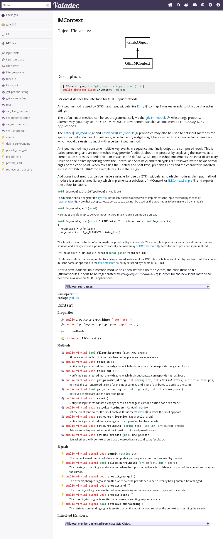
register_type (65, 201)
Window (131, 407)
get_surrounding (16, 98)
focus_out (12, 85)
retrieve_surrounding (19, 169)
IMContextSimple (180, 180)
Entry (140, 106)
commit (10, 137)
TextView (108, 133)
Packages (12, 15)
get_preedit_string (17, 92)
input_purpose (15, 59)
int (193, 380)
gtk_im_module (156, 118)
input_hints (12, 53)
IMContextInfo (147, 246)
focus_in (11, 79)
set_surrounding (16, 124)
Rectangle (137, 416)
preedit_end (13, 157)
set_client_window (17, 111)
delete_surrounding (18, 144)
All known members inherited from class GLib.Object (98, 524)
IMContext (12, 66)
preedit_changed (16, 150)
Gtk (8, 34)
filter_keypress (15, 72)
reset (9, 105)
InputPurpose (85, 324)
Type (101, 198)
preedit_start (14, 163)
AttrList (166, 380)
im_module (83, 133)
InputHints (83, 319)
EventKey (130, 352)
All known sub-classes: (79, 286)
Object (120, 89)
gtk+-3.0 (11, 24)
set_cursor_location (18, 118)
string (139, 380)
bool (92, 352)
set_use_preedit (15, 131)
